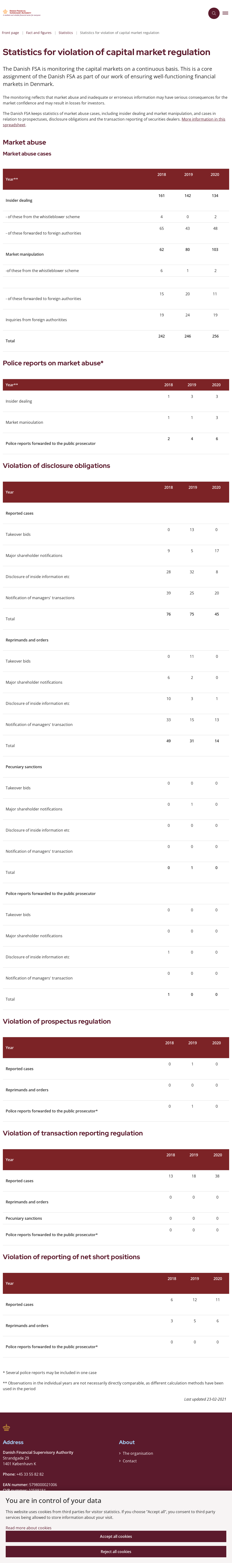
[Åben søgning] (214, 13)
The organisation (138, 1453)
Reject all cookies (116, 1551)
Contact (130, 1461)
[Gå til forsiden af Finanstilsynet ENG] (23, 13)
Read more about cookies (29, 1527)
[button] (227, 13)
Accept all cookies (116, 1536)
